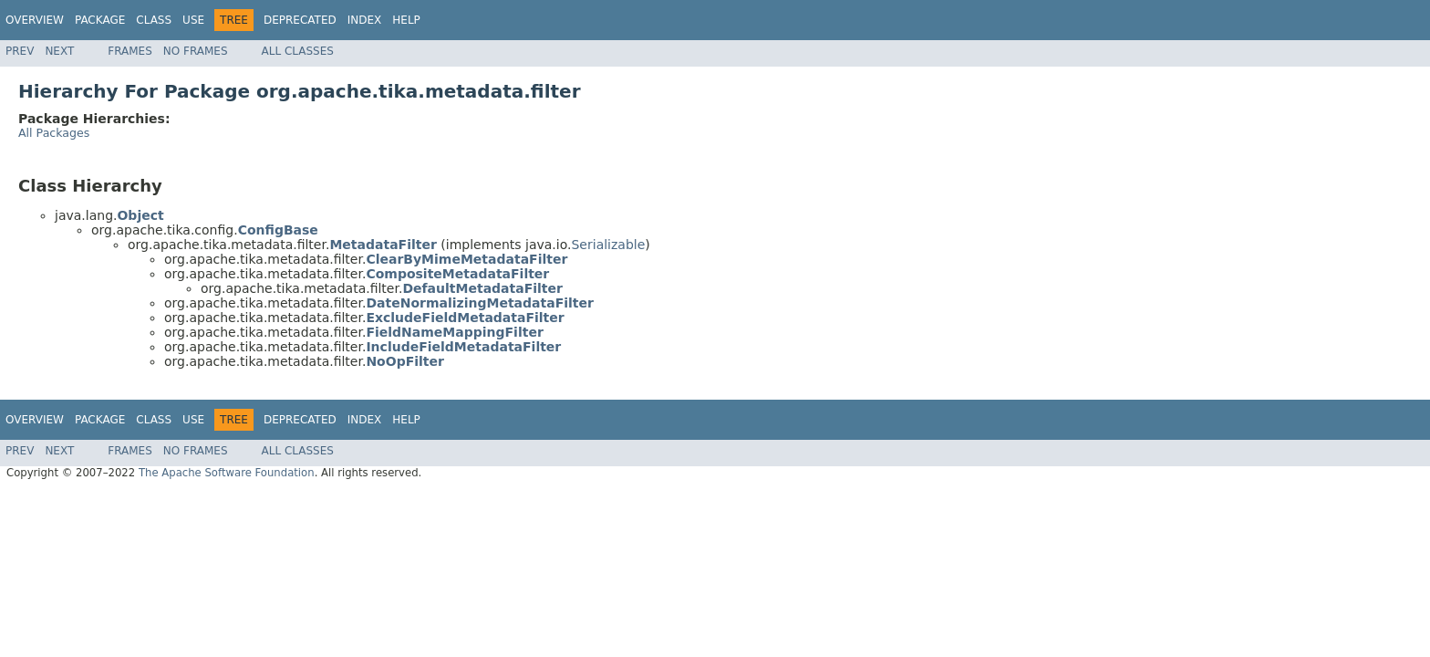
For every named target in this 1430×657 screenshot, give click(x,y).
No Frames (195, 51)
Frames (130, 51)
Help (406, 20)
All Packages (53, 133)
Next (59, 51)
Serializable (608, 244)
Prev (19, 51)
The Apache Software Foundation (227, 472)
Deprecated (300, 20)
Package (100, 20)
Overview (34, 20)
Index (364, 20)
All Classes (298, 51)
